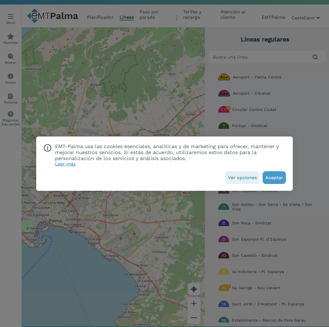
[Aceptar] (274, 177)
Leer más (65, 164)
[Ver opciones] (242, 177)
